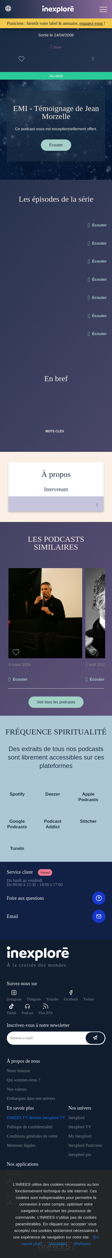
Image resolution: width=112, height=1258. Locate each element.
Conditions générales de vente (32, 1136)
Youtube (52, 999)
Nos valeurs (17, 1089)
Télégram (34, 999)
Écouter (56, 145)
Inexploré (76, 1117)
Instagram (14, 995)
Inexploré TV (79, 1127)
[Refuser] (82, 1243)
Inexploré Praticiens (85, 1145)
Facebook (71, 995)
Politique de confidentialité (29, 1127)
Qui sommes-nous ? (23, 1080)
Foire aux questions (56, 898)
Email (56, 916)
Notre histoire (18, 1070)
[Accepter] (58, 1243)
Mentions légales (21, 1145)
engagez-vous (92, 23)
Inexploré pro (79, 1154)
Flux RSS (45, 1009)
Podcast (27, 1009)
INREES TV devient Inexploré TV (36, 1117)
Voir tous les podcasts (56, 702)
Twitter (88, 999)
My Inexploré (79, 1136)
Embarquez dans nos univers (31, 1098)
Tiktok (12, 1009)
